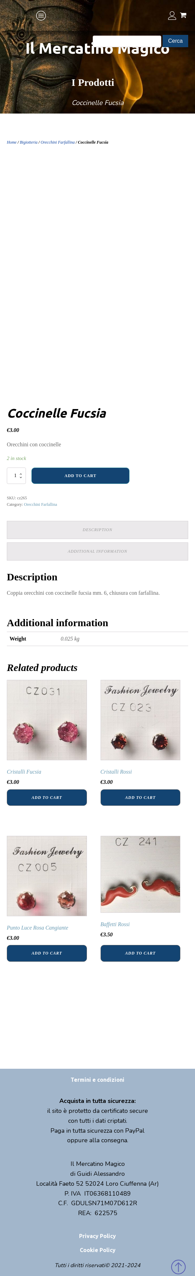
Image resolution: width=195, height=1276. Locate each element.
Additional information (97, 551)
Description (97, 529)
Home (12, 142)
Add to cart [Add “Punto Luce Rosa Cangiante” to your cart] (47, 953)
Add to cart (80, 475)
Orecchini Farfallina (58, 142)
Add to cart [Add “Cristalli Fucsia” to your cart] (47, 797)
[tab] (97, 530)
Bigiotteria (29, 142)
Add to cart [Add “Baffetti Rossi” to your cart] (140, 953)
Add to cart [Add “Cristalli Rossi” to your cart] (140, 797)
